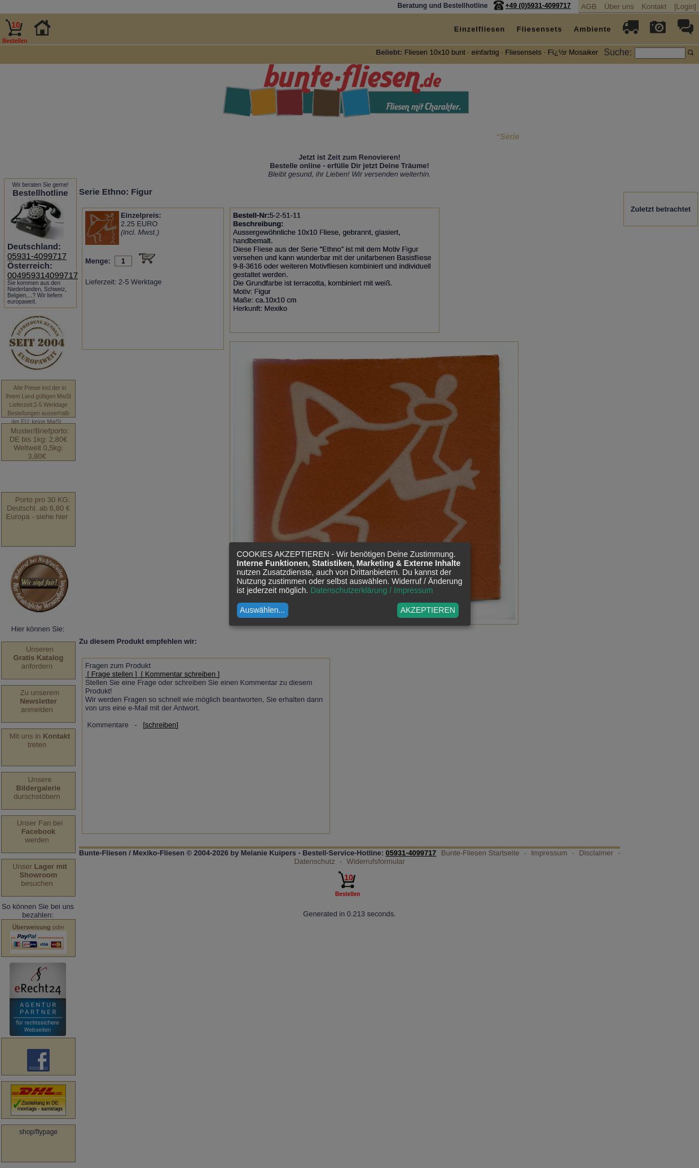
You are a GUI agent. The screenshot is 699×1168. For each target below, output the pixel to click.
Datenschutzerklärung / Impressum (371, 590)
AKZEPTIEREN (428, 609)
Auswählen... (262, 609)
